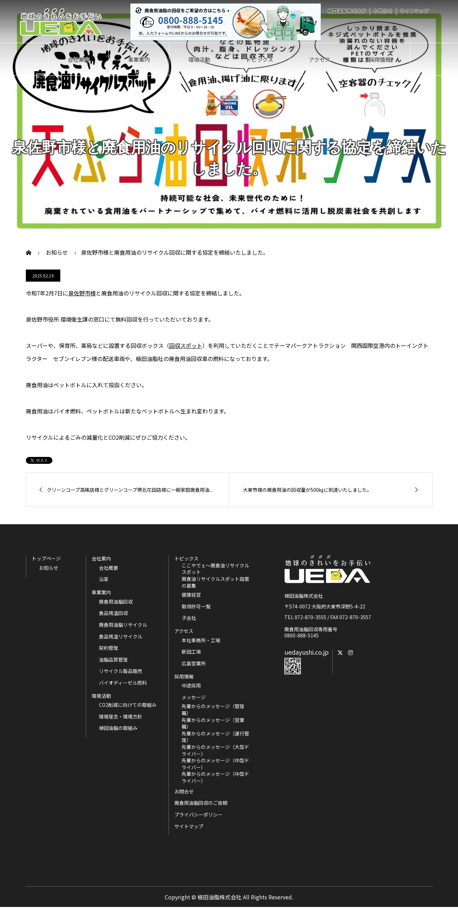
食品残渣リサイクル (120, 636)
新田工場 (191, 651)
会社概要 (108, 568)
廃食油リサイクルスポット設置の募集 (215, 582)
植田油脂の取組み (118, 728)
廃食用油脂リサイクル (123, 625)
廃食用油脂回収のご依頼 (200, 802)
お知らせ (48, 568)
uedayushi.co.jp (306, 651)
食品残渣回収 (113, 613)
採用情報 (380, 59)
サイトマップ (414, 10)
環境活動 (199, 59)
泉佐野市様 (82, 293)
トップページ (46, 558)
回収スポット (185, 345)
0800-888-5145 (301, 635)
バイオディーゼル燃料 (123, 683)
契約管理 (108, 648)
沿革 (104, 579)
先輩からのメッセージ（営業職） (213, 723)
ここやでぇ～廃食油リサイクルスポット (215, 569)
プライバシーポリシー (198, 814)
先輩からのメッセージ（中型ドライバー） (215, 764)
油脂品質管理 (113, 659)
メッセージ (194, 697)
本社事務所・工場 (201, 640)
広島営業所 (194, 663)
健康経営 (191, 595)
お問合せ (383, 10)
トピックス (259, 59)
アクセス (319, 59)
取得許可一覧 (196, 606)
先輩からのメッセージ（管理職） (213, 709)
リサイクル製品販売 (120, 671)
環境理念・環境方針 (120, 716)
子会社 (189, 618)
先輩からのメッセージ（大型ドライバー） (215, 750)
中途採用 (191, 685)
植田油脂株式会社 (347, 10)
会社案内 (79, 59)
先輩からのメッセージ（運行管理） (215, 737)
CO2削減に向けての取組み (127, 705)
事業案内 (139, 59)
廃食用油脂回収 (116, 601)
